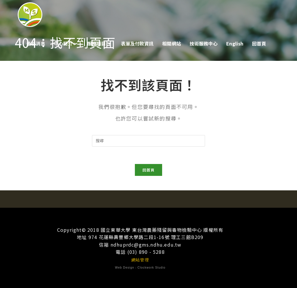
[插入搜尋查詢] (148, 141)
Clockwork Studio (151, 267)
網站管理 (140, 260)
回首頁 (148, 170)
